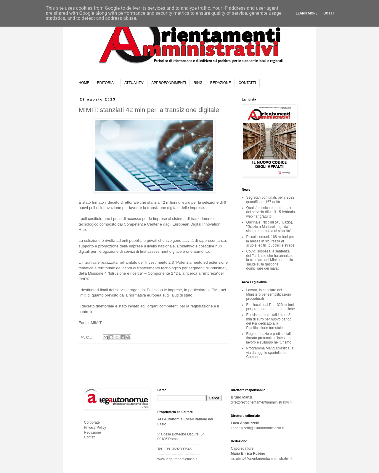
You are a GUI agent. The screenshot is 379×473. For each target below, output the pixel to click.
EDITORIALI (107, 83)
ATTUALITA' (134, 83)
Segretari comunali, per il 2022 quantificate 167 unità (270, 199)
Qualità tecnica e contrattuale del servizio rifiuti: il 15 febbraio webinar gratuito (270, 212)
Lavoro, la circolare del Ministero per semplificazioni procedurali (268, 294)
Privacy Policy (95, 427)
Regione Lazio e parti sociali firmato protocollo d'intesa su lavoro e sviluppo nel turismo (268, 338)
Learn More (307, 13)
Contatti (90, 437)
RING (198, 83)
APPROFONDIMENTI (168, 83)
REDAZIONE (220, 83)
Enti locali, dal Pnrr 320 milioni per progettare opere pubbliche (270, 307)
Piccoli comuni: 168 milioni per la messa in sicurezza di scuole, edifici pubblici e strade (270, 241)
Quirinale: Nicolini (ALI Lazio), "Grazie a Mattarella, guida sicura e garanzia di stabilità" (269, 226)
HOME (84, 83)
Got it (328, 13)
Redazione (92, 432)
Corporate (92, 422)
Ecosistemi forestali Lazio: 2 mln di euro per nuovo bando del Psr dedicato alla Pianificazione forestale (269, 321)
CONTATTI (247, 83)
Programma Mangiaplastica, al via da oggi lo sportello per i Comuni (270, 352)
